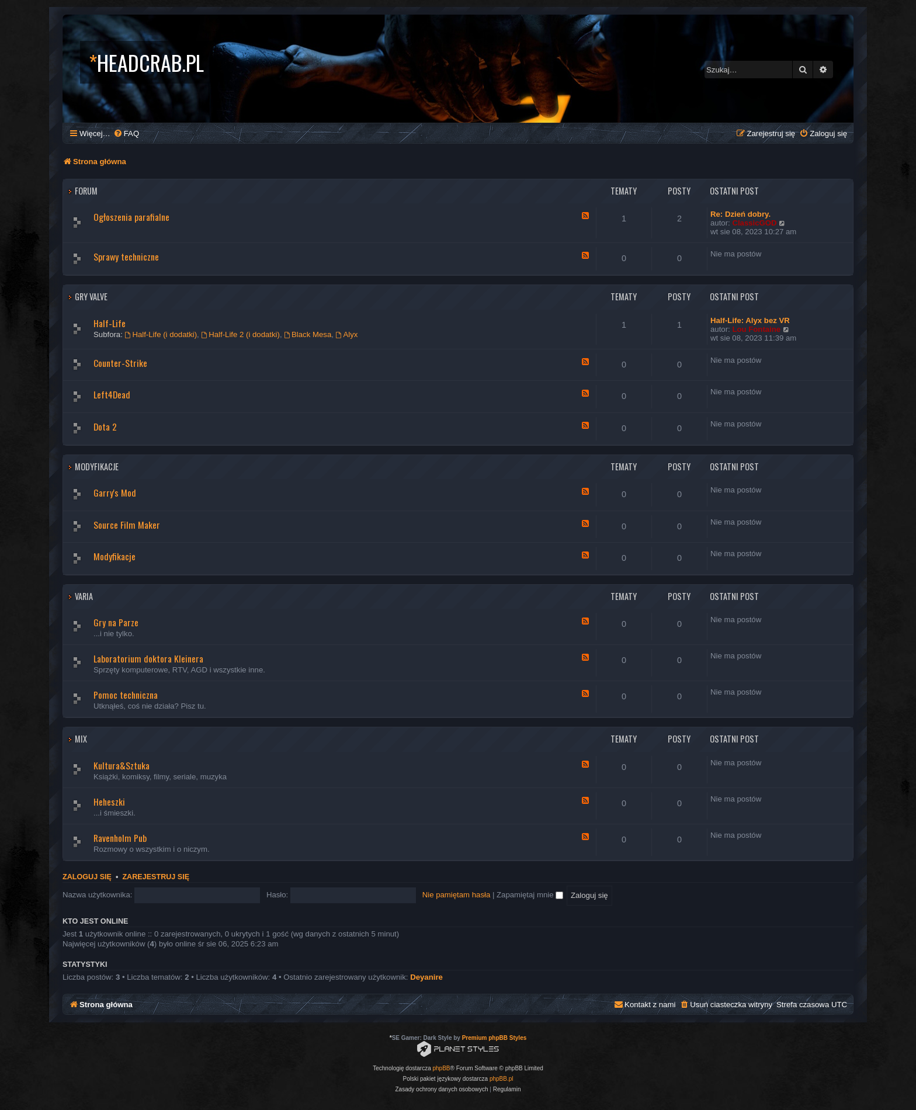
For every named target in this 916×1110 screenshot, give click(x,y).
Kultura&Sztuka (121, 765)
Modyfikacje (97, 466)
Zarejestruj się (155, 877)
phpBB (441, 1068)
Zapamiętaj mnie (530, 894)
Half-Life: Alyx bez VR (750, 320)
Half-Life (109, 323)
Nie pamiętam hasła (456, 894)
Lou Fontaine (756, 329)
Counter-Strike (120, 363)
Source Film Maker (126, 525)
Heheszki (109, 802)
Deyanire (426, 977)
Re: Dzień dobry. (740, 214)
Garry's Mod (114, 492)
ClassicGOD (754, 222)
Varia (84, 596)
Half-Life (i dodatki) (161, 334)
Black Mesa (307, 334)
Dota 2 (105, 426)
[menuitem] (126, 133)
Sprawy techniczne (126, 256)
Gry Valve (91, 296)
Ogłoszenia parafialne (131, 217)
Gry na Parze (115, 622)
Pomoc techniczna (125, 695)
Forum (86, 191)
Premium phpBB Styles (494, 1038)
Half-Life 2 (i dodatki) (240, 334)
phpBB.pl (501, 1079)
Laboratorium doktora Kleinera (148, 658)
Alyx (347, 334)
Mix (81, 739)
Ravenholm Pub (120, 838)
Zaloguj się (87, 877)
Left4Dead (111, 394)
